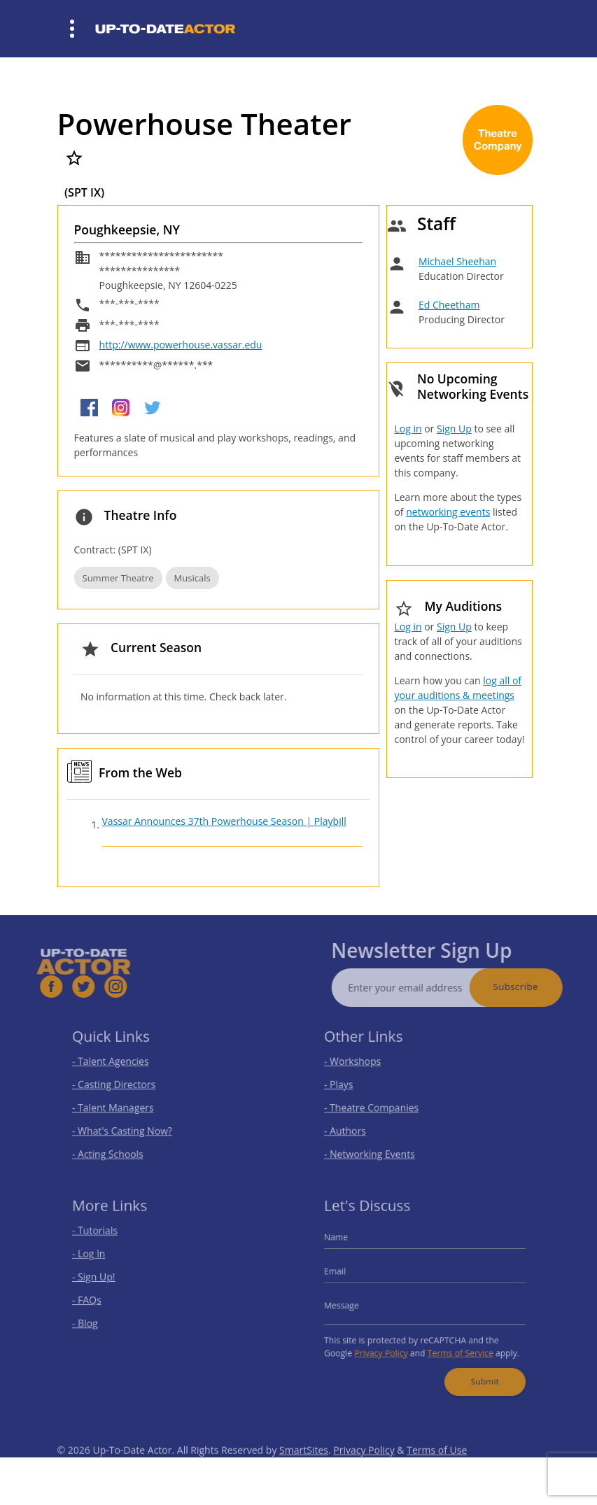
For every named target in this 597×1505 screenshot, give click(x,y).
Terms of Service (456, 1346)
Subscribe (532, 986)
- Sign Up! (102, 1279)
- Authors (353, 1127)
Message (350, 1304)
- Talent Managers (119, 1106)
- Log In (97, 1258)
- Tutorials (103, 1237)
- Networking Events (375, 1148)
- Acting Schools (114, 1148)
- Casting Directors (120, 1085)
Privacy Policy (385, 1346)
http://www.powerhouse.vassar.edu (180, 344)
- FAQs (95, 1300)
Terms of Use (437, 1466)
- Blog (94, 1321)
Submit (478, 1372)
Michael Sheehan (457, 261)
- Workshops (360, 1065)
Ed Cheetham (449, 304)
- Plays (347, 1085)
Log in (407, 428)
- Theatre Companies (377, 1106)
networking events (448, 511)
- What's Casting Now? (127, 1127)
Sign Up (454, 428)
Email (344, 1274)
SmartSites (303, 1466)
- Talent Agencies (117, 1065)
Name (345, 1243)
